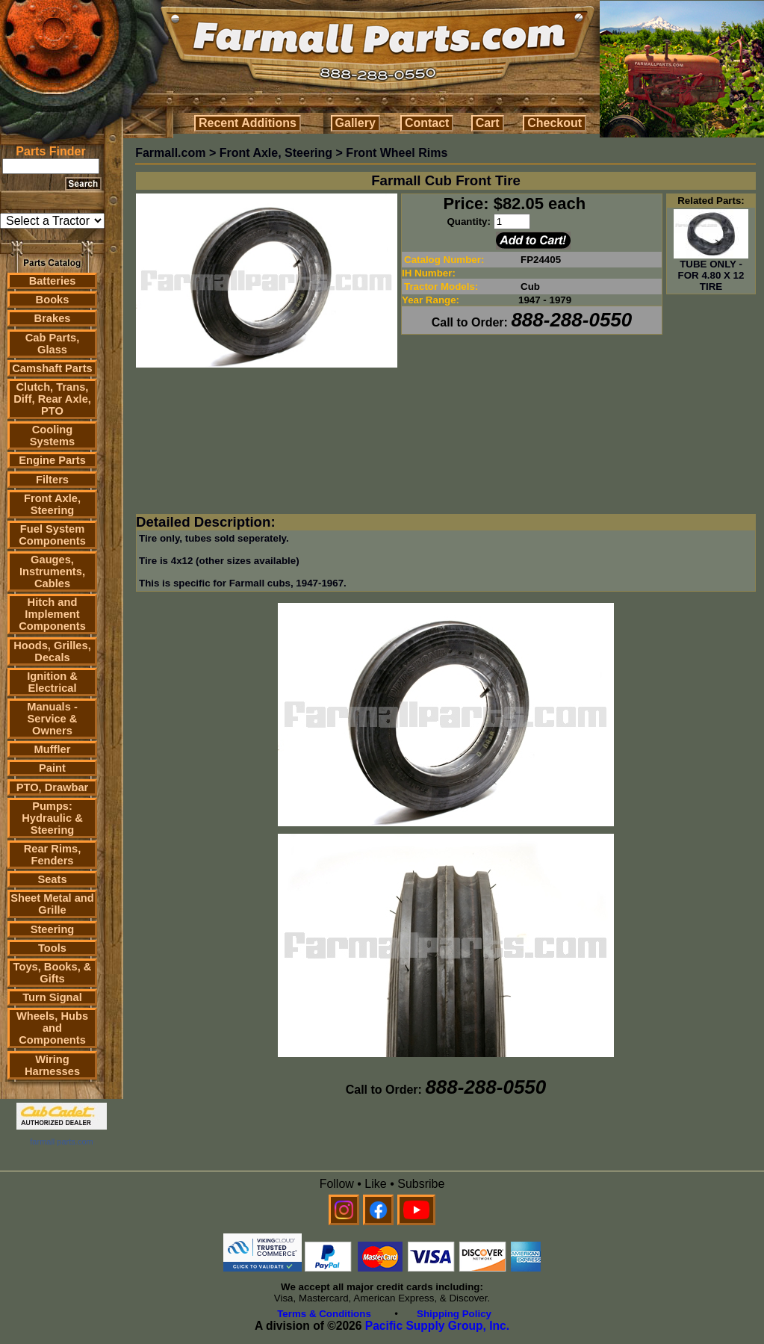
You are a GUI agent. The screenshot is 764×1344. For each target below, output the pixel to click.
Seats (51, 879)
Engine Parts (52, 460)
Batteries (52, 281)
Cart (488, 123)
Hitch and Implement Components (52, 614)
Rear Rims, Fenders (52, 855)
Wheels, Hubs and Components (52, 1028)
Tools (52, 948)
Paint (52, 768)
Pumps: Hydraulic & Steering (52, 818)
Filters (52, 480)
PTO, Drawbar (52, 787)
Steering (53, 929)
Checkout (554, 123)
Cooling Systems (52, 436)
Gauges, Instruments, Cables (52, 571)
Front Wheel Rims (396, 152)
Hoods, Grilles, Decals (51, 651)
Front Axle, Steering (52, 504)
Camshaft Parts (52, 368)
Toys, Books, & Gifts (52, 973)
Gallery (355, 123)
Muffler (52, 749)
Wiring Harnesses (52, 1065)
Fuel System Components (52, 535)
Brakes (52, 318)
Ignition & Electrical (52, 682)
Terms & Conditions (324, 1313)
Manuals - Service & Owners (52, 719)
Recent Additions (247, 123)
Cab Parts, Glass (52, 344)
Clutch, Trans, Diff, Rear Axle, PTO (52, 399)
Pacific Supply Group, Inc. (437, 1325)
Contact (427, 123)
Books (52, 300)
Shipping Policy (454, 1313)
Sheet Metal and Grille (52, 904)
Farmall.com (170, 152)
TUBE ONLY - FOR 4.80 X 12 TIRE (711, 271)
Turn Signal (52, 997)
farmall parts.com (61, 1141)
